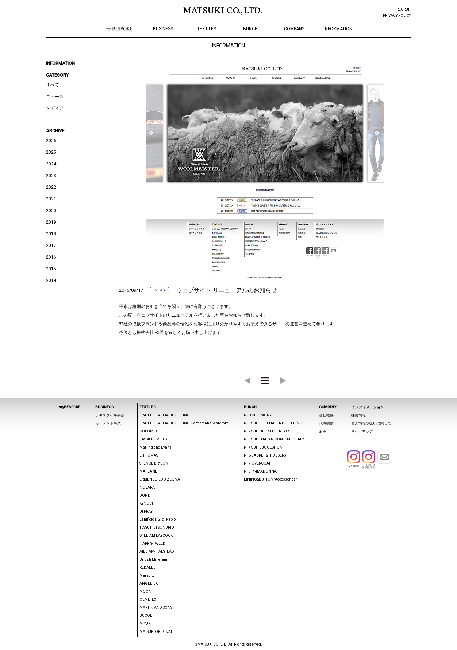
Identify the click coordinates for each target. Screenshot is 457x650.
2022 (51, 187)
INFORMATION (338, 28)
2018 (51, 234)
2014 (51, 280)
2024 (51, 164)
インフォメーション (367, 407)
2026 (51, 140)
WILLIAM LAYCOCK (156, 535)
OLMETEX (147, 600)
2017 (51, 245)
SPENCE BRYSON (153, 463)
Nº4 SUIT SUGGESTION (263, 447)
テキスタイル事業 (109, 415)
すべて (52, 85)
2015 (51, 269)
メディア (55, 108)
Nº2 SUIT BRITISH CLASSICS (267, 431)
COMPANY (294, 28)
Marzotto (146, 575)
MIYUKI (145, 624)
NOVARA (147, 487)
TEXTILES (206, 28)
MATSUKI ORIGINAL (156, 632)
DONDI (145, 495)
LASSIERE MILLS (153, 439)
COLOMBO (149, 431)
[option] (265, 172)
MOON (145, 592)
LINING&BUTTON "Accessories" (270, 479)
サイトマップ (362, 431)
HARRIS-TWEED (152, 543)
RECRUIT (403, 9)
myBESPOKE (69, 407)
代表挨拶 (326, 423)
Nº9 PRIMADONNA (260, 471)
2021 (51, 199)
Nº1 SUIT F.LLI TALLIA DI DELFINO (273, 423)
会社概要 (326, 415)
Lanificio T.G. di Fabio (157, 519)
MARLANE (148, 471)
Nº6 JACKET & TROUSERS (265, 455)
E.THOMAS (148, 455)
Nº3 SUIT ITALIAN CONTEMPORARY (274, 439)
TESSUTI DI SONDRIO (156, 527)
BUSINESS (163, 28)
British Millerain (153, 559)
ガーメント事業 (108, 423)
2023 (51, 175)
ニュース (55, 96)
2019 (51, 222)
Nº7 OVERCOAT (257, 463)
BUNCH (250, 28)
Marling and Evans (155, 447)
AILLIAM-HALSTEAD (156, 551)
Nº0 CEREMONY (258, 415)
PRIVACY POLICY (397, 15)
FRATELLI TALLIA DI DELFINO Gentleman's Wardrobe (184, 423)
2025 (51, 152)
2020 (51, 210)
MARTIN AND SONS (155, 608)
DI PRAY (146, 511)
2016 (51, 257)
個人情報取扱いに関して (371, 423)
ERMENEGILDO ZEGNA (159, 479)
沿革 (322, 431)
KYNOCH (147, 503)
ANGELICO (149, 584)
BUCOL (145, 616)
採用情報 (358, 415)
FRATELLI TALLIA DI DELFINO (164, 415)
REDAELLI (148, 567)
